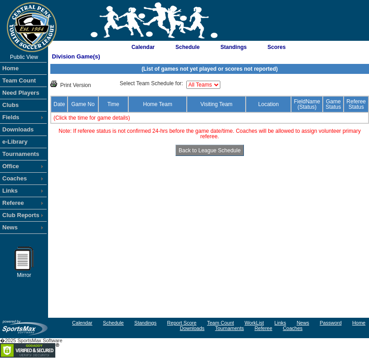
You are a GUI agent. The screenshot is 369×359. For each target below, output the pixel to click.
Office (10, 166)
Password (330, 322)
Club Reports (20, 215)
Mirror (24, 272)
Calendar (143, 47)
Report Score (182, 322)
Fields (10, 117)
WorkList (254, 322)
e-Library (15, 141)
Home (10, 68)
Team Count (19, 80)
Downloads (18, 129)
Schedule (187, 47)
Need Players (20, 92)
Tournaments (20, 153)
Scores (276, 47)
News (10, 227)
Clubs (10, 105)
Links (10, 190)
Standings (233, 47)
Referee (13, 202)
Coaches (14, 178)
